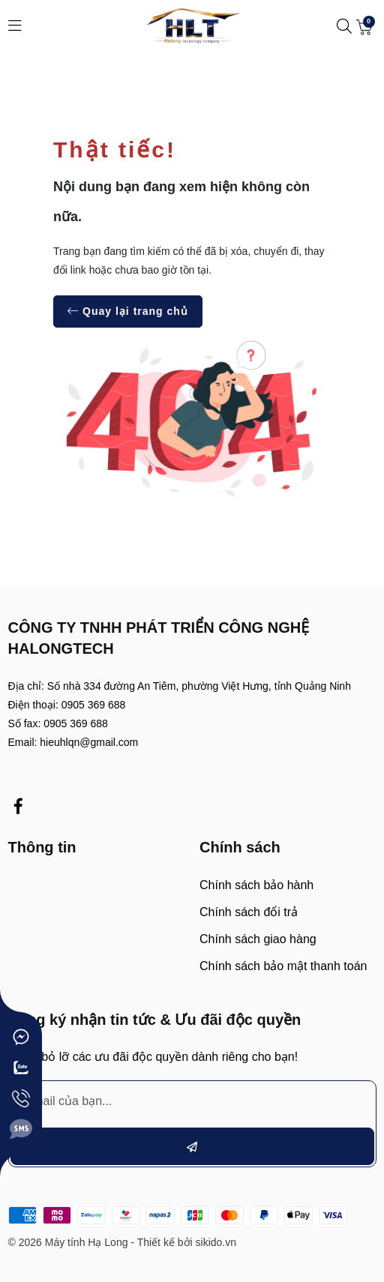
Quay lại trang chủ (128, 311)
